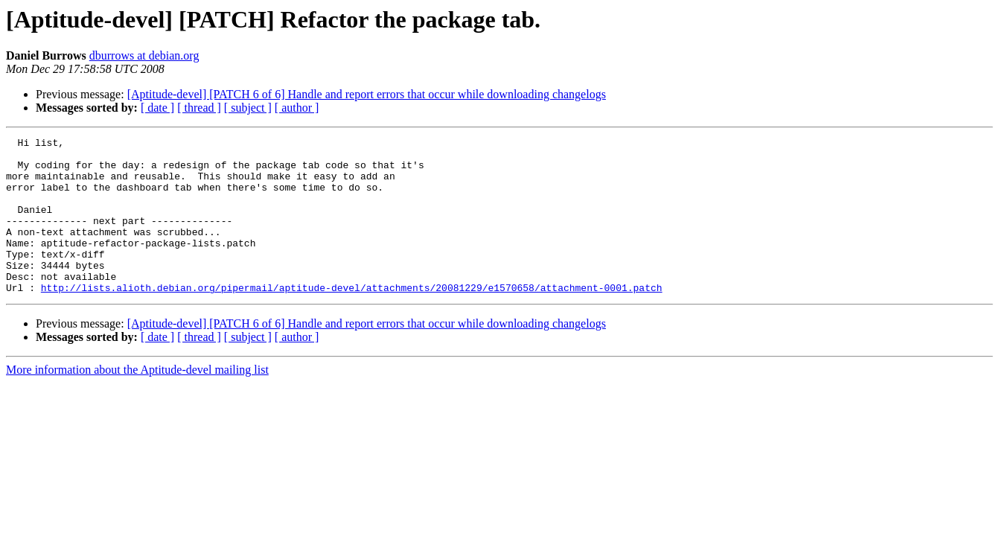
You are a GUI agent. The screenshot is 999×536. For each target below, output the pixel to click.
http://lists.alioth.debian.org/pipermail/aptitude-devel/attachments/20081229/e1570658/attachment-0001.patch (352, 318)
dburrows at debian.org (144, 55)
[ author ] (297, 107)
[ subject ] (248, 107)
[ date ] (157, 107)
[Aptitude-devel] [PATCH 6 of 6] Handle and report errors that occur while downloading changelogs (366, 94)
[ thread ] (199, 107)
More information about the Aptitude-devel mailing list (137, 401)
